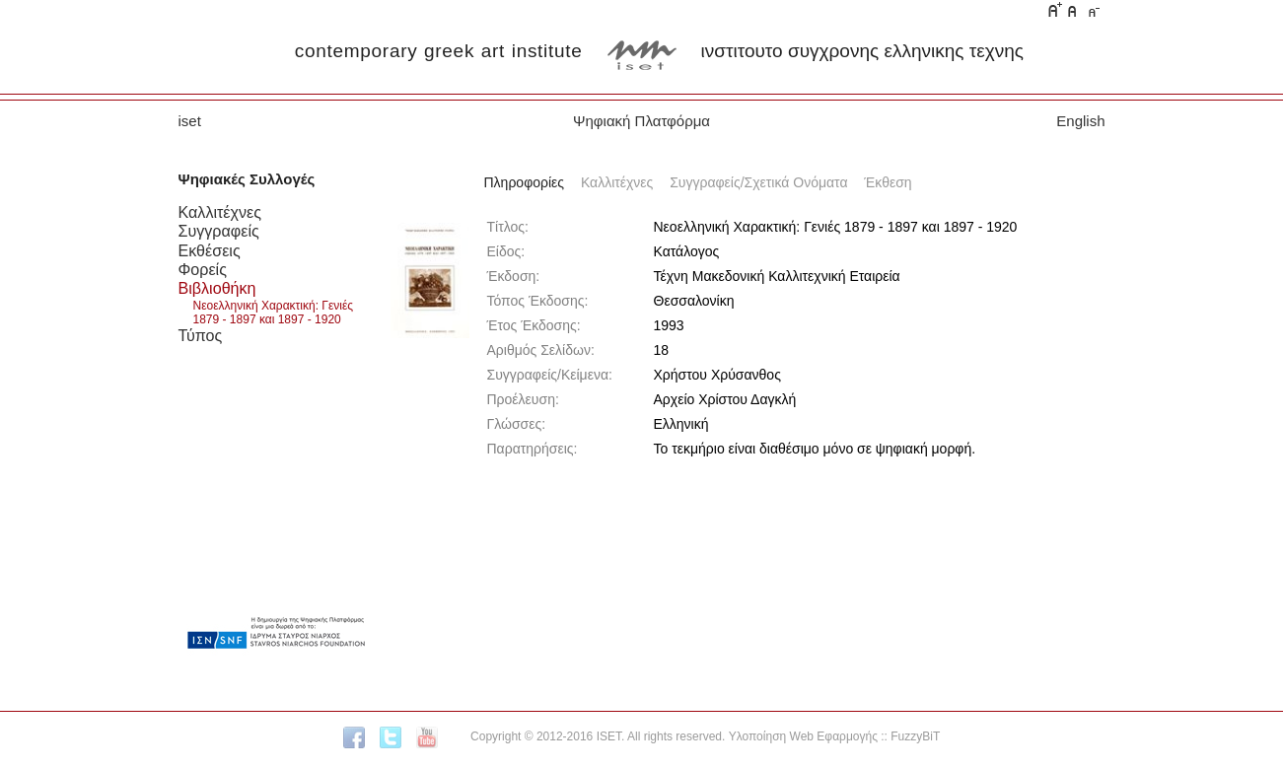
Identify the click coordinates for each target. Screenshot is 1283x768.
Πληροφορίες (524, 182)
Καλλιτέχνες (219, 212)
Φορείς (202, 269)
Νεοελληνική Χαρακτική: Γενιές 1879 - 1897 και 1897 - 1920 (273, 312)
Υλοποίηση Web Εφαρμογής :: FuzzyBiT (835, 736)
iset (189, 120)
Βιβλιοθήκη (217, 288)
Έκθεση (887, 182)
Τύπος (200, 335)
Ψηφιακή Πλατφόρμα (641, 120)
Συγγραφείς (218, 231)
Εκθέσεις (209, 250)
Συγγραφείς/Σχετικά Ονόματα (758, 182)
